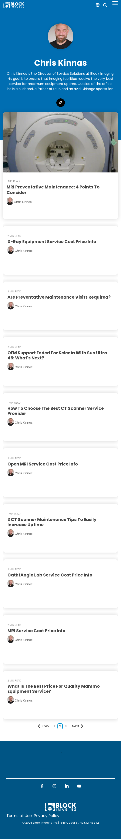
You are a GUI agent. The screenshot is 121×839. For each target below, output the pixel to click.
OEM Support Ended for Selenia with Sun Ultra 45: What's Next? (57, 355)
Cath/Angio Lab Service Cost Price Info (49, 575)
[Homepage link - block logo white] (61, 809)
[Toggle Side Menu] (115, 2)
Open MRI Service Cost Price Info (42, 464)
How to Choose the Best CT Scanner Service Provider (55, 410)
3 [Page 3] (66, 726)
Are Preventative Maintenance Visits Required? (59, 297)
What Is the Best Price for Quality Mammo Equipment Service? (53, 688)
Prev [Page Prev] (43, 726)
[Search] (105, 5)
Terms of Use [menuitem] (19, 815)
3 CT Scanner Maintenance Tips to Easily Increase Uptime (52, 522)
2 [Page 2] (60, 726)
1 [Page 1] (54, 726)
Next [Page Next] (77, 726)
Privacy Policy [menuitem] (46, 815)
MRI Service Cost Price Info (36, 631)
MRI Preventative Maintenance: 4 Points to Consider (53, 190)
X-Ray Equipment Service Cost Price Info (51, 242)
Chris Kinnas (24, 251)
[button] (42, 788)
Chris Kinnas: (23, 202)
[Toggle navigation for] (60, 756)
